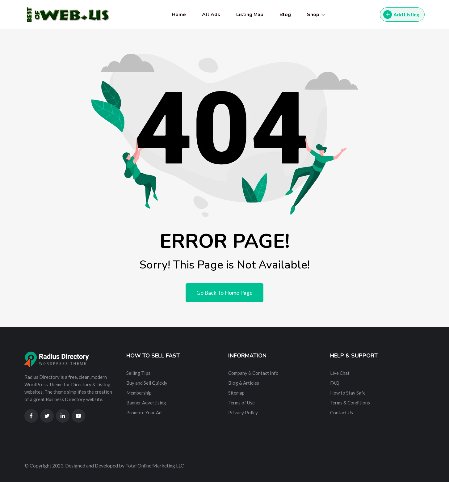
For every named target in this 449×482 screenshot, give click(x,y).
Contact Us (341, 412)
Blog (285, 14)
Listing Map (249, 14)
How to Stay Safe (348, 392)
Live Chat (340, 373)
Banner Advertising (146, 402)
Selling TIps (138, 373)
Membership (139, 392)
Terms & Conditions (350, 402)
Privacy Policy (243, 412)
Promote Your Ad (144, 412)
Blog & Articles (243, 383)
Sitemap (236, 392)
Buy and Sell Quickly (146, 383)
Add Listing (401, 14)
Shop (313, 14)
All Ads (211, 14)
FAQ (334, 383)
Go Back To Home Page (224, 292)
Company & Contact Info (253, 373)
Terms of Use (241, 402)
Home (179, 14)
